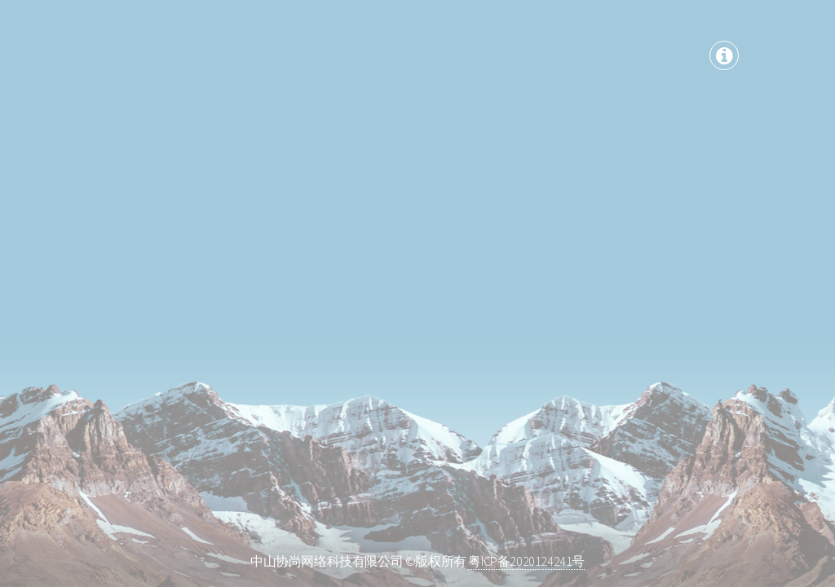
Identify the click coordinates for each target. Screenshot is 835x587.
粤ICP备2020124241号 (526, 561)
